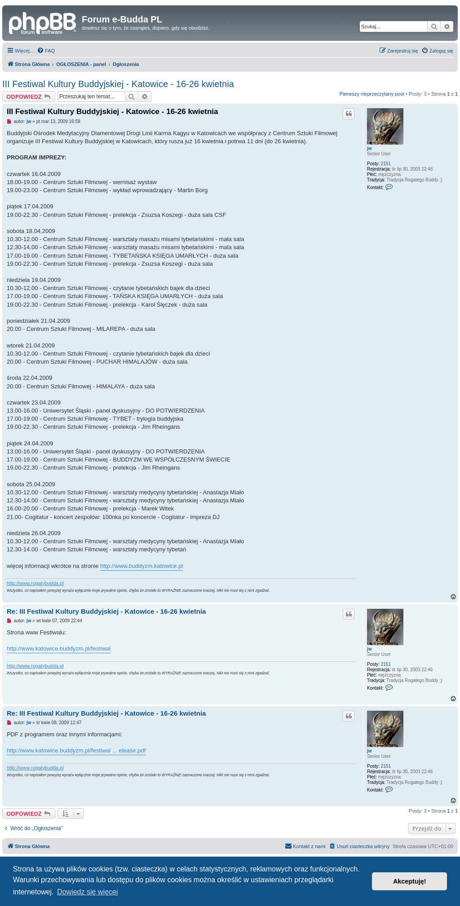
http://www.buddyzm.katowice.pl (141, 566)
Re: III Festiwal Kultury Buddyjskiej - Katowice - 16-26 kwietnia (106, 611)
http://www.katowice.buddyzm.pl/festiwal (59, 648)
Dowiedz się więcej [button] (87, 892)
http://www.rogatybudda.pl (35, 583)
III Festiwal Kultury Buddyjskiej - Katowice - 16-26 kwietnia (118, 84)
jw (369, 148)
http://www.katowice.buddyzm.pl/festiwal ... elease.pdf (76, 750)
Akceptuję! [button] (409, 881)
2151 (386, 163)
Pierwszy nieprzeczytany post (372, 94)
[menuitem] (46, 50)
